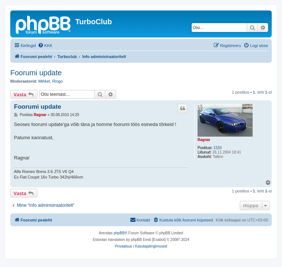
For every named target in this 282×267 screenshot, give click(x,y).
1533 (217, 148)
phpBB (118, 233)
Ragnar (204, 140)
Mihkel (44, 81)
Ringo (57, 81)
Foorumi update (36, 73)
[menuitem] (45, 45)
